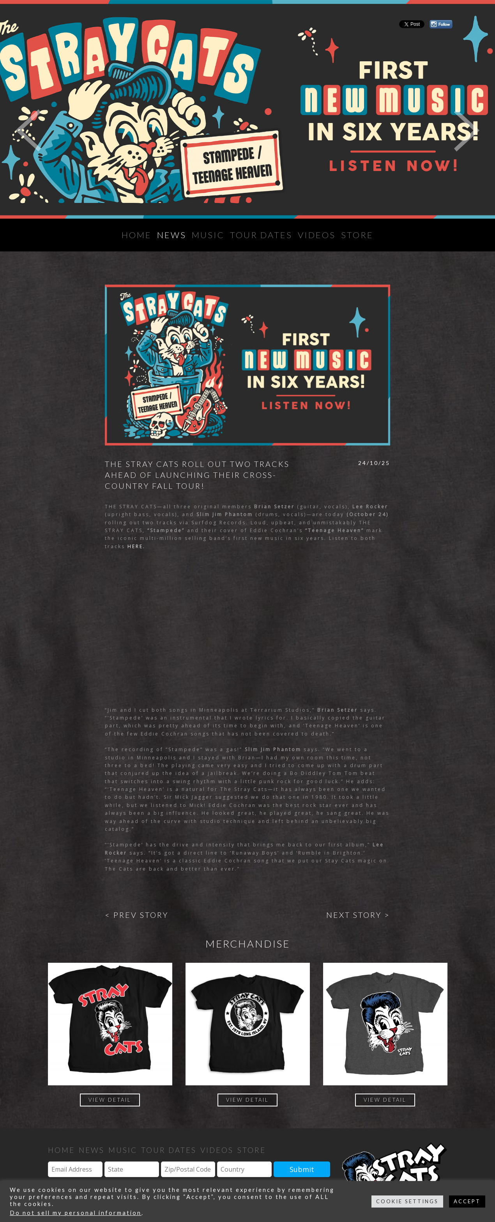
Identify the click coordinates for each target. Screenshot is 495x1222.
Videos (317, 235)
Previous (28, 130)
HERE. (136, 546)
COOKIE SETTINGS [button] (407, 1201)
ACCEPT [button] (467, 1201)
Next (466, 130)
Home (137, 235)
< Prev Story (136, 914)
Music (208, 235)
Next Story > (358, 914)
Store (357, 235)
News (171, 235)
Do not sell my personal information (75, 1213)
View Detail (109, 1100)
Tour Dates (261, 235)
